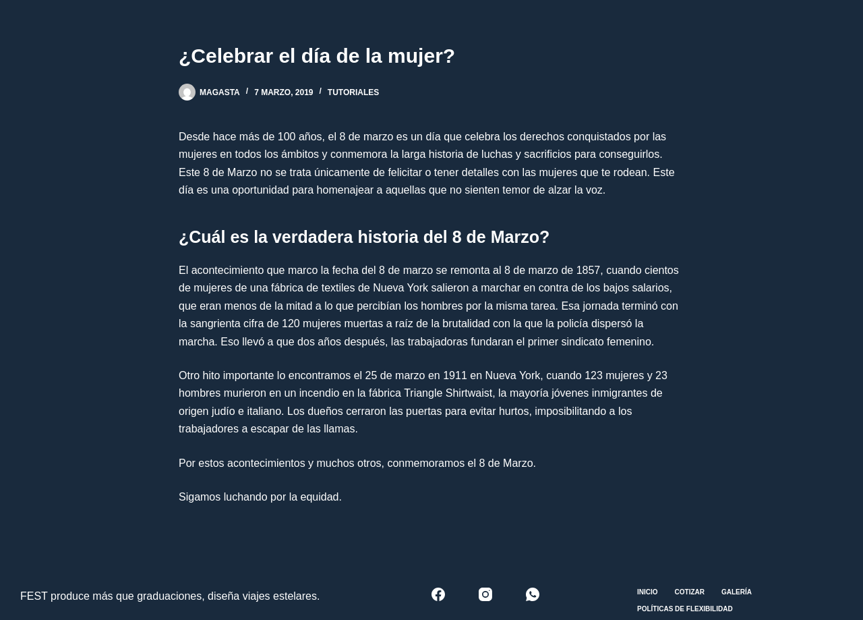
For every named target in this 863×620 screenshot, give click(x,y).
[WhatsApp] (532, 594)
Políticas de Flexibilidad (685, 609)
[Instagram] (485, 594)
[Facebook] (438, 594)
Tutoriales (353, 92)
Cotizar (690, 592)
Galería (736, 592)
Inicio (647, 592)
